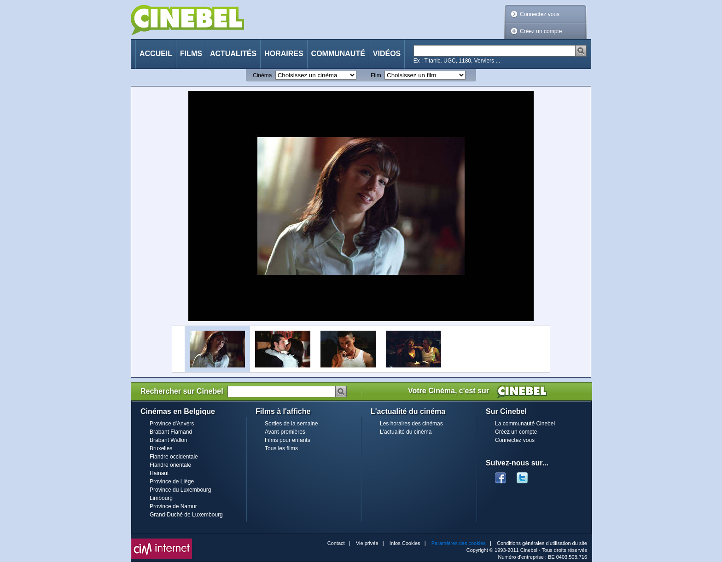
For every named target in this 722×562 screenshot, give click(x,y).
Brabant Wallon (168, 440)
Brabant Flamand (171, 432)
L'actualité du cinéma (405, 432)
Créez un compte (541, 31)
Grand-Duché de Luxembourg (186, 514)
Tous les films (281, 448)
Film (376, 75)
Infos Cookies (405, 543)
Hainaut (159, 473)
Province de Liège (172, 481)
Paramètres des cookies (458, 543)
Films (191, 53)
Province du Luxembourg (180, 490)
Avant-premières (285, 432)
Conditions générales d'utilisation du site (542, 543)
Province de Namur (173, 506)
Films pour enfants (287, 440)
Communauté (338, 53)
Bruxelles (161, 448)
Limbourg (161, 498)
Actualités (233, 53)
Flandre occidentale (174, 456)
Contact (336, 543)
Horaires (283, 53)
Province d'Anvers (172, 423)
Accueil (156, 53)
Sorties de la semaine (291, 423)
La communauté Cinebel (525, 423)
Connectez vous (539, 14)
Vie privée (367, 543)
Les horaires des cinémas (411, 423)
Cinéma (262, 75)
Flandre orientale (170, 465)
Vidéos (387, 53)
